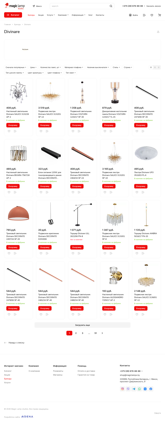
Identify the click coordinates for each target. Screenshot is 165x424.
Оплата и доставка (86, 371)
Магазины (57, 375)
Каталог (8, 371)
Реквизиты (58, 371)
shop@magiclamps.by (130, 375)
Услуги (7, 382)
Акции (7, 375)
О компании (34, 371)
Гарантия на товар (86, 375)
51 (95, 333)
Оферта (157, 413)
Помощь (82, 366)
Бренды (7, 378)
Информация (59, 366)
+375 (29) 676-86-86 (132, 6)
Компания (34, 366)
